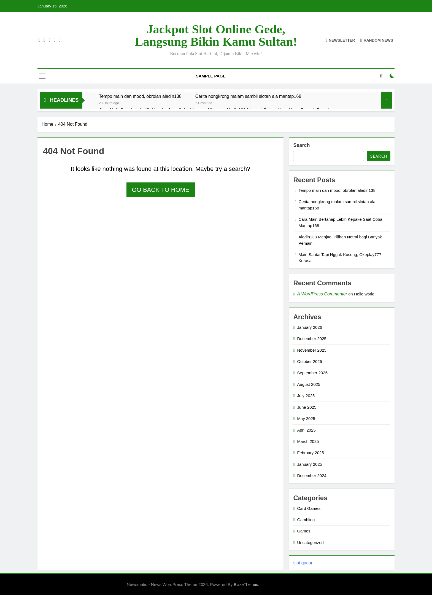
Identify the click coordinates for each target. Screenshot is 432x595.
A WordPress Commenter (322, 294)
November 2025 (311, 350)
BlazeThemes (246, 584)
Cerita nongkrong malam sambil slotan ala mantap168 (248, 96)
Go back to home (160, 189)
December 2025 (311, 338)
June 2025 (306, 407)
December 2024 (311, 475)
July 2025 (306, 395)
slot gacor (302, 563)
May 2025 (306, 418)
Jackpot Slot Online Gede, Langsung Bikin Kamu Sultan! (216, 35)
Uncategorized (310, 542)
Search (301, 145)
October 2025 (309, 361)
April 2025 (306, 430)
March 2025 (308, 441)
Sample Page (211, 76)
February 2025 (310, 452)
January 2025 (309, 464)
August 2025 (308, 384)
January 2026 (309, 327)
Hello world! (365, 294)
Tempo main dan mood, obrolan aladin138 (140, 96)
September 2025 (312, 372)
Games (303, 531)
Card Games (308, 508)
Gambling (306, 519)
